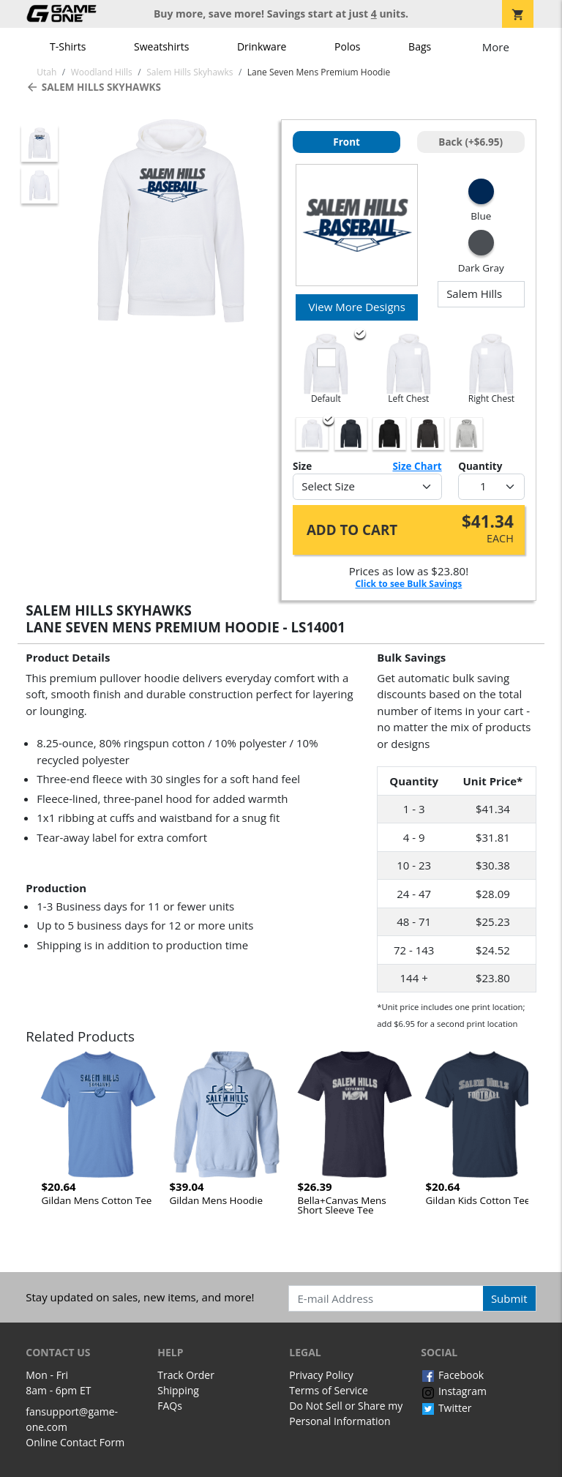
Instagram (454, 1391)
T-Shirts (68, 46)
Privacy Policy (321, 1375)
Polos (347, 46)
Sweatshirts (161, 46)
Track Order (185, 1375)
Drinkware (262, 46)
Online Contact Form (75, 1442)
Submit (509, 1298)
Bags (419, 46)
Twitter (446, 1408)
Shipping (178, 1390)
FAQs (169, 1406)
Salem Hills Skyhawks (93, 87)
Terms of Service (328, 1390)
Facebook (452, 1375)
